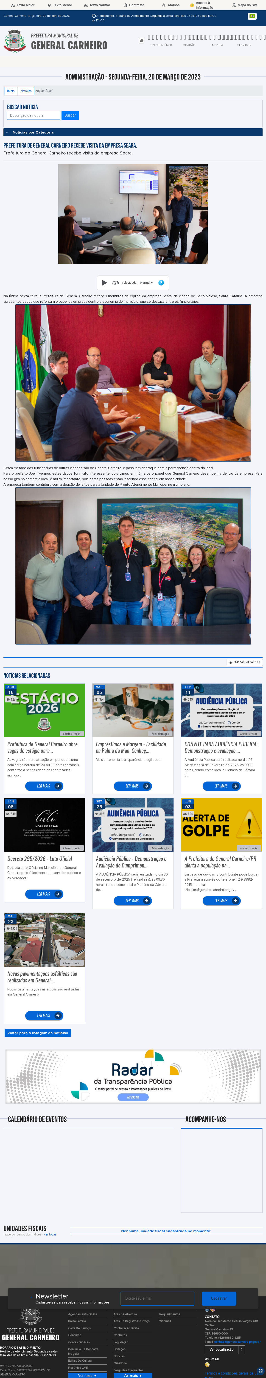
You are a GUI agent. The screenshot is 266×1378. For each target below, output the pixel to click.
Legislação (121, 1342)
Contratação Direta (126, 1328)
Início (10, 90)
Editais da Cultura (80, 1360)
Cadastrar (219, 1298)
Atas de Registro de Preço (132, 1321)
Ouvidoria (120, 1363)
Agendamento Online (82, 1314)
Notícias (26, 90)
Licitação (120, 1349)
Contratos (120, 1335)
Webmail (165, 1321)
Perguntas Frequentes (128, 1370)
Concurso (74, 1335)
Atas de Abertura (125, 1314)
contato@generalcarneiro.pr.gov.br (237, 1342)
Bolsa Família (77, 1321)
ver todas (50, 1234)
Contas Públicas (79, 1342)
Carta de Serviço (79, 1328)
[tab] (141, 40)
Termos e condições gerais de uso (232, 1373)
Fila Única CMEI (78, 1368)
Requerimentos (169, 1314)
